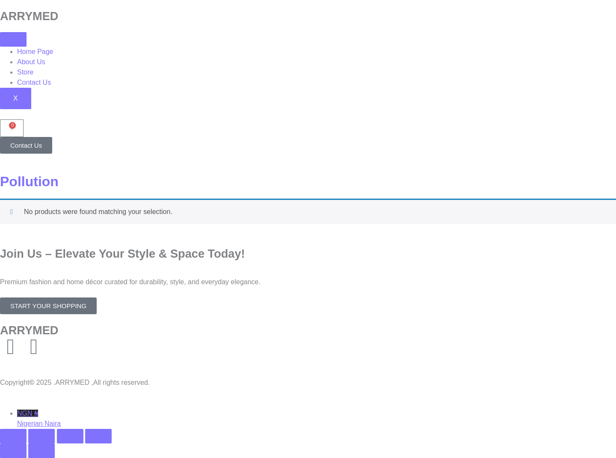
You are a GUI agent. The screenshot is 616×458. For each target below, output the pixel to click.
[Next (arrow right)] (41, 450)
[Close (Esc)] (98, 436)
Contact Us (34, 82)
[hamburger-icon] (13, 39)
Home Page (35, 51)
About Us (31, 61)
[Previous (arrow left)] (13, 450)
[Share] (70, 436)
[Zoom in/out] (13, 436)
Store (25, 72)
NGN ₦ (316, 419)
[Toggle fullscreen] (41, 436)
